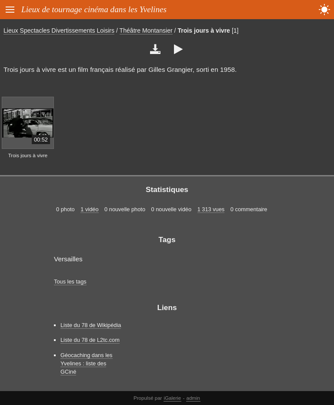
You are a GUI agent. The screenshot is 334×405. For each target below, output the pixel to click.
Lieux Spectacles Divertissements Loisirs (58, 30)
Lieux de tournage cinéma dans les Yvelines (94, 9)
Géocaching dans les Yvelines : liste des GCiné (86, 363)
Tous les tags (70, 281)
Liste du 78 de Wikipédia (90, 325)
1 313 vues (211, 209)
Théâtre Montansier (146, 30)
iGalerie (172, 398)
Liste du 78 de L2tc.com (90, 340)
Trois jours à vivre (203, 30)
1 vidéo (89, 209)
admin (193, 398)
